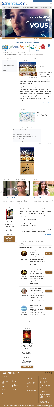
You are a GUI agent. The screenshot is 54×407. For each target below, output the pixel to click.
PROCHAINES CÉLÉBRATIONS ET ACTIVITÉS (31, 243)
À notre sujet (9, 7)
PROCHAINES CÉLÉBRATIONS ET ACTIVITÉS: (14, 52)
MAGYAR (13, 378)
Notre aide (36, 7)
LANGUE (48, 1)
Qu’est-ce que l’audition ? (18, 138)
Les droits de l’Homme (37, 47)
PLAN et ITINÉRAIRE (26, 109)
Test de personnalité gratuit (23, 54)
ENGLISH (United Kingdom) (5, 382)
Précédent (18, 38)
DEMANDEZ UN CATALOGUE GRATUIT (9, 239)
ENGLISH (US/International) (5, 379)
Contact (4, 70)
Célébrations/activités (7, 63)
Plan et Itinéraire (6, 67)
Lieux (28, 393)
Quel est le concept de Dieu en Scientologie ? (22, 134)
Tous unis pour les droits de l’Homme (45, 397)
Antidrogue (32, 47)
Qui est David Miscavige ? (18, 141)
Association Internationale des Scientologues (45, 390)
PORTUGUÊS (14, 389)
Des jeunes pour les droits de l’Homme (45, 399)
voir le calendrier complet (45, 247)
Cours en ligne (29, 387)
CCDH (42, 47)
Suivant (36, 38)
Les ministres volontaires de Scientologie (45, 387)
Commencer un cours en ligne (45, 385)
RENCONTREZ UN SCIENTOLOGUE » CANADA (19, 179)
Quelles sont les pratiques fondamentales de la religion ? (24, 136)
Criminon (21, 47)
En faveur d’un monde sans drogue (45, 395)
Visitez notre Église (47, 102)
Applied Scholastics (16, 47)
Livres (50, 7)
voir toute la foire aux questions (45, 143)
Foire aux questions (43, 7)
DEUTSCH (3, 393)
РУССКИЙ (3, 389)
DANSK (3, 383)
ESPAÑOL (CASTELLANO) (15, 385)
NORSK (13, 380)
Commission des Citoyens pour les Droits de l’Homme (45, 402)
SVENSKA (14, 381)
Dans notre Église (6, 60)
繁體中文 (3, 390)
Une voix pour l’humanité (31, 382)
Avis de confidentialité (41, 405)
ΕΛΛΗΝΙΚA (14, 386)
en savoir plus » (48, 234)
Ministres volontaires (30, 383)
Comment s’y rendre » (42, 117)
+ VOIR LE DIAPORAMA (32, 77)
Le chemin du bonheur (10, 47)
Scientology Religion (43, 382)
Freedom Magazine (49, 49)
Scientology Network (43, 381)
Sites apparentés (38, 1)
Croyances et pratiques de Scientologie (31, 380)
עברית (3, 386)
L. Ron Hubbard (16, 7)
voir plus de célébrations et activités (35, 321)
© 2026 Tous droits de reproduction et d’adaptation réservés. (18, 405)
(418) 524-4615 (47, 120)
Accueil (4, 7)
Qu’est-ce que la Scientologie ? (27, 7)
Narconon (27, 47)
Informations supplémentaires (32, 390)
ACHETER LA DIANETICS (27, 366)
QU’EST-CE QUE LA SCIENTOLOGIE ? (33, 208)
